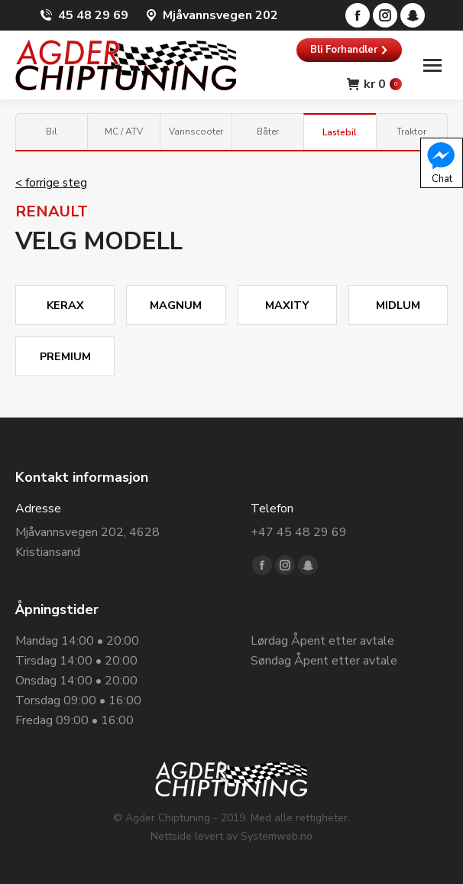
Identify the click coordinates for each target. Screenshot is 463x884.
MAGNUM (176, 305)
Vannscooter (196, 131)
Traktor (411, 131)
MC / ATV (124, 131)
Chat (441, 162)
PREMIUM (65, 356)
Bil (51, 131)
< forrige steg (51, 182)
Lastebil (339, 132)
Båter (268, 131)
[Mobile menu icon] (432, 65)
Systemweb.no (276, 836)
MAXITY (287, 305)
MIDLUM (398, 305)
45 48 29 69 (93, 15)
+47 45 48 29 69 (299, 532)
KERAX (65, 305)
